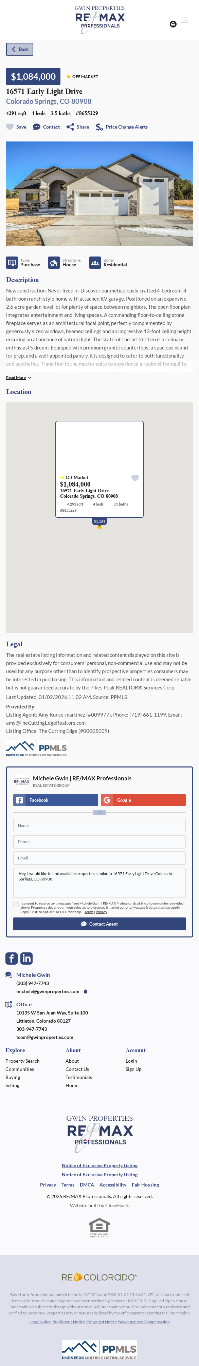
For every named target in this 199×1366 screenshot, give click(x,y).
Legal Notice (40, 1321)
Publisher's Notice (69, 1321)
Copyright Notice (101, 1321)
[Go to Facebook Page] (11, 958)
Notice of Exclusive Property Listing (100, 1165)
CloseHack (116, 1205)
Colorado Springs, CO (38, 101)
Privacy (101, 912)
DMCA (87, 1185)
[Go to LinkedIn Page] (26, 958)
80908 (81, 101)
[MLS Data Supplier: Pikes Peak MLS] (99, 1349)
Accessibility (113, 1185)
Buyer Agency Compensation (144, 1321)
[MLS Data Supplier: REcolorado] (99, 1276)
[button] (99, 923)
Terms (89, 912)
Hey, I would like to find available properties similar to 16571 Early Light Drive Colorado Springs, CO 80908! (99, 883)
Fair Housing (145, 1185)
